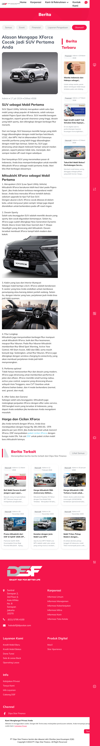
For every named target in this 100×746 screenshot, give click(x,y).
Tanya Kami (9, 685)
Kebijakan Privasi (20, 726)
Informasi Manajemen (57, 601)
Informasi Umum (55, 596)
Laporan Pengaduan (58, 27)
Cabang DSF (9, 694)
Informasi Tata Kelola (57, 619)
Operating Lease (11, 662)
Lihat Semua (78, 453)
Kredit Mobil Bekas (12, 649)
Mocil (49, 644)
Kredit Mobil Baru (11, 644)
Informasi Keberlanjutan (59, 605)
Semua (8, 27)
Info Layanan (9, 690)
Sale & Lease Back (12, 658)
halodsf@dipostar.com (19, 625)
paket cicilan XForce (37, 433)
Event (22, 27)
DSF (29, 436)
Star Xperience (54, 649)
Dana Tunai (8, 653)
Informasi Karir (54, 614)
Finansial (36, 27)
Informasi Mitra (54, 610)
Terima (89, 731)
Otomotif (79, 27)
